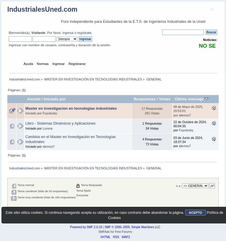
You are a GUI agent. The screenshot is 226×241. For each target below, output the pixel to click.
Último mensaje (191, 99)
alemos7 (185, 115)
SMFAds (104, 231)
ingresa (67, 33)
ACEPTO (195, 212)
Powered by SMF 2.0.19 (86, 227)
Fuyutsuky (50, 113)
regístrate (84, 33)
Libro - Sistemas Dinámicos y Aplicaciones (60, 123)
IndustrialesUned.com (42, 9)
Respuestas (145, 99)
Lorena (47, 128)
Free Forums (123, 231)
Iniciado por (55, 99)
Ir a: (178, 185)
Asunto (34, 99)
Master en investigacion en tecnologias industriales (71, 108)
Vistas (164, 99)
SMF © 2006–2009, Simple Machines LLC (132, 227)
